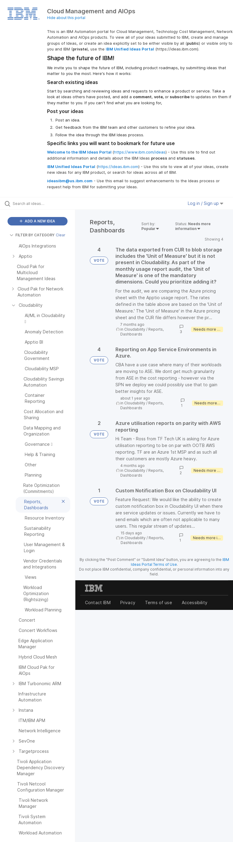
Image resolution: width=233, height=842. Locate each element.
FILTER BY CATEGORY (32, 235)
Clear (60, 235)
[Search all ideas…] (40, 203)
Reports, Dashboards (142, 331)
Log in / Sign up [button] (205, 203)
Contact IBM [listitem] (98, 602)
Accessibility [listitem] (194, 602)
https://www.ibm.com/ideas (139, 152)
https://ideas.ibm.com (118, 166)
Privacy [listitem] (127, 602)
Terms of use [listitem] (158, 602)
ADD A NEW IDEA (37, 221)
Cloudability (134, 329)
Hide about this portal (66, 17)
